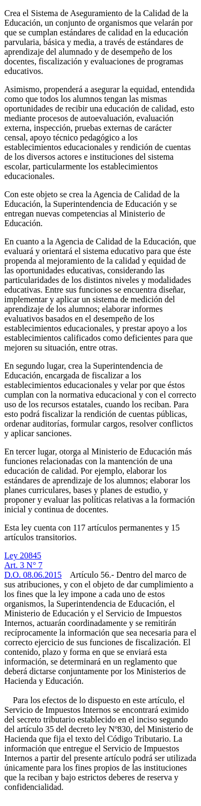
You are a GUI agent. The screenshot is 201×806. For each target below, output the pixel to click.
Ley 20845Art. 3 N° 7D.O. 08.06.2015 (33, 565)
